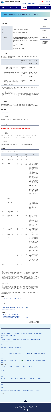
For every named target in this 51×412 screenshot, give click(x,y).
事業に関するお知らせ (24, 378)
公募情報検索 (3, 360)
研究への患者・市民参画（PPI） (23, 339)
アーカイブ (37, 390)
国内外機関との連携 (4, 335)
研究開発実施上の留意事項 (40, 360)
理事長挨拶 (3, 333)
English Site (48, 1)
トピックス (11, 378)
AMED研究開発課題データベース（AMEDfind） (23, 353)
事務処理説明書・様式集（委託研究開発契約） (11, 314)
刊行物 (2, 387)
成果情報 (10, 353)
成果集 (19, 390)
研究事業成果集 (37, 353)
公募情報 (45, 19)
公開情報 (33, 3)
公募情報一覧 (11, 366)
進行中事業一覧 (4, 347)
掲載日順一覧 (31, 366)
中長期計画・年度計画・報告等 (26, 333)
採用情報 (29, 3)
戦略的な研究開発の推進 (35, 339)
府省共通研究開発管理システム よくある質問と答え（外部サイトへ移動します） (17, 317)
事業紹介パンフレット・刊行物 (28, 390)
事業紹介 (2, 344)
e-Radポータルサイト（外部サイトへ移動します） (11, 298)
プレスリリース (4, 353)
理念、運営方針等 (16, 333)
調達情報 (24, 3)
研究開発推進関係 (18, 347)
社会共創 (14, 339)
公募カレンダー (19, 360)
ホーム (2, 327)
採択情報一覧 (18, 366)
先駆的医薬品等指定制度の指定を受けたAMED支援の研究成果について (13, 354)
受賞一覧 (43, 353)
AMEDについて (4, 331)
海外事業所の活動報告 (38, 333)
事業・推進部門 (13, 335)
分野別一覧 (24, 366)
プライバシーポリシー (26, 407)
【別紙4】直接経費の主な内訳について (10, 309)
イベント (16, 378)
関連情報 (2, 362)
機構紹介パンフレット (5, 390)
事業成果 (2, 350)
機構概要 (8, 333)
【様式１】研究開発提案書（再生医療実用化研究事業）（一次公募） (15, 307)
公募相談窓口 (10, 360)
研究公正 (8, 339)
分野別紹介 (11, 347)
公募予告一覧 (4, 366)
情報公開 (3, 339)
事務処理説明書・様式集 (30, 360)
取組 (2, 337)
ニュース (2, 376)
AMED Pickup (13, 390)
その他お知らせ (33, 378)
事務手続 (2, 370)
